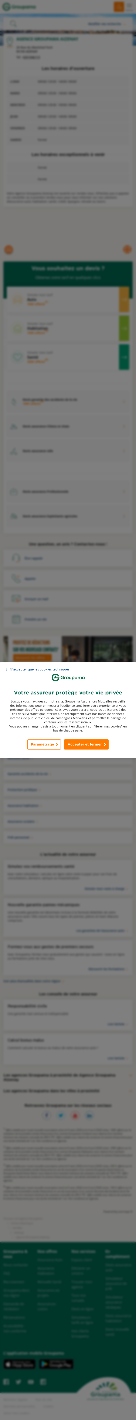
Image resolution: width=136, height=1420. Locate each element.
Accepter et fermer (85, 744)
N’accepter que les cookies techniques (39, 669)
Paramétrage (42, 744)
